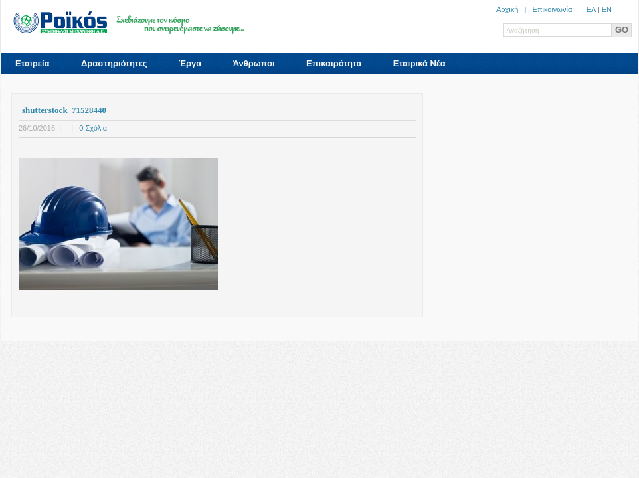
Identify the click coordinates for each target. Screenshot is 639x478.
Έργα (190, 63)
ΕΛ (591, 9)
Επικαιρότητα (333, 63)
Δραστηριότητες (114, 63)
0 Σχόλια (93, 128)
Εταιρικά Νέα (419, 63)
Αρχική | (514, 9)
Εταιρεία (32, 63)
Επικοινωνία (553, 9)
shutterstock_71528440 (64, 110)
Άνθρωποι (254, 63)
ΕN (607, 9)
